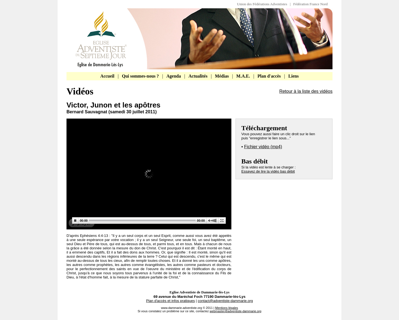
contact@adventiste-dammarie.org (225, 301)
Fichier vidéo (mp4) (263, 146)
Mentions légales (226, 307)
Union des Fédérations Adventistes (263, 4)
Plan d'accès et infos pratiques (170, 301)
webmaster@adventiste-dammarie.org (236, 311)
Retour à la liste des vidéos (305, 91)
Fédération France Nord (310, 4)
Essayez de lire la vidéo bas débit (268, 171)
